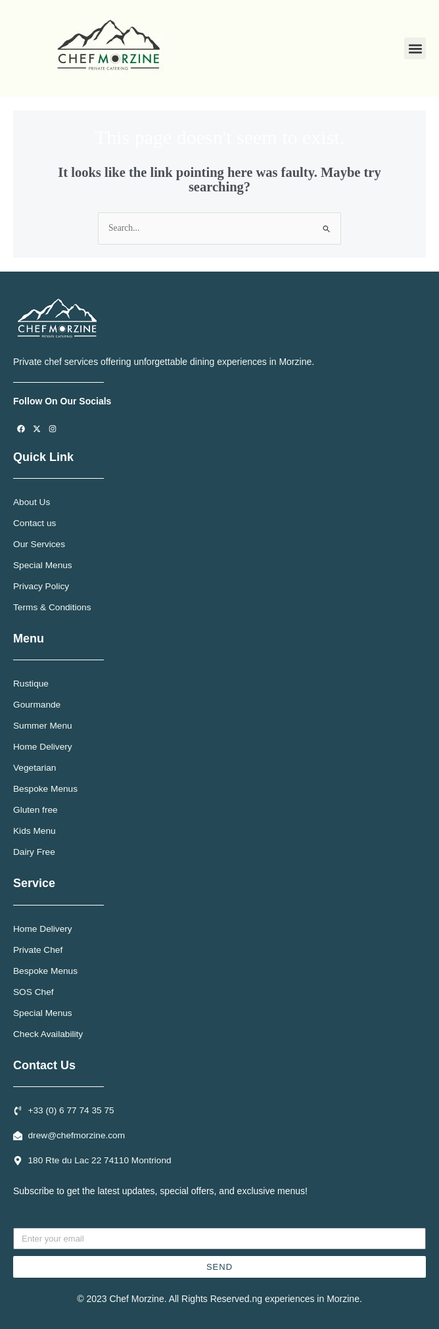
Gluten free (35, 810)
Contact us (34, 523)
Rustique (31, 684)
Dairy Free (34, 852)
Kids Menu (34, 831)
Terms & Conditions (52, 607)
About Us (31, 502)
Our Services (39, 544)
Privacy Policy (41, 586)
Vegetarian (34, 768)
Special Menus (42, 565)
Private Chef (37, 950)
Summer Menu (42, 726)
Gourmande (36, 705)
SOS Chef (33, 992)
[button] (415, 48)
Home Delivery (42, 747)
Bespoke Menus (45, 789)
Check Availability (48, 1034)
